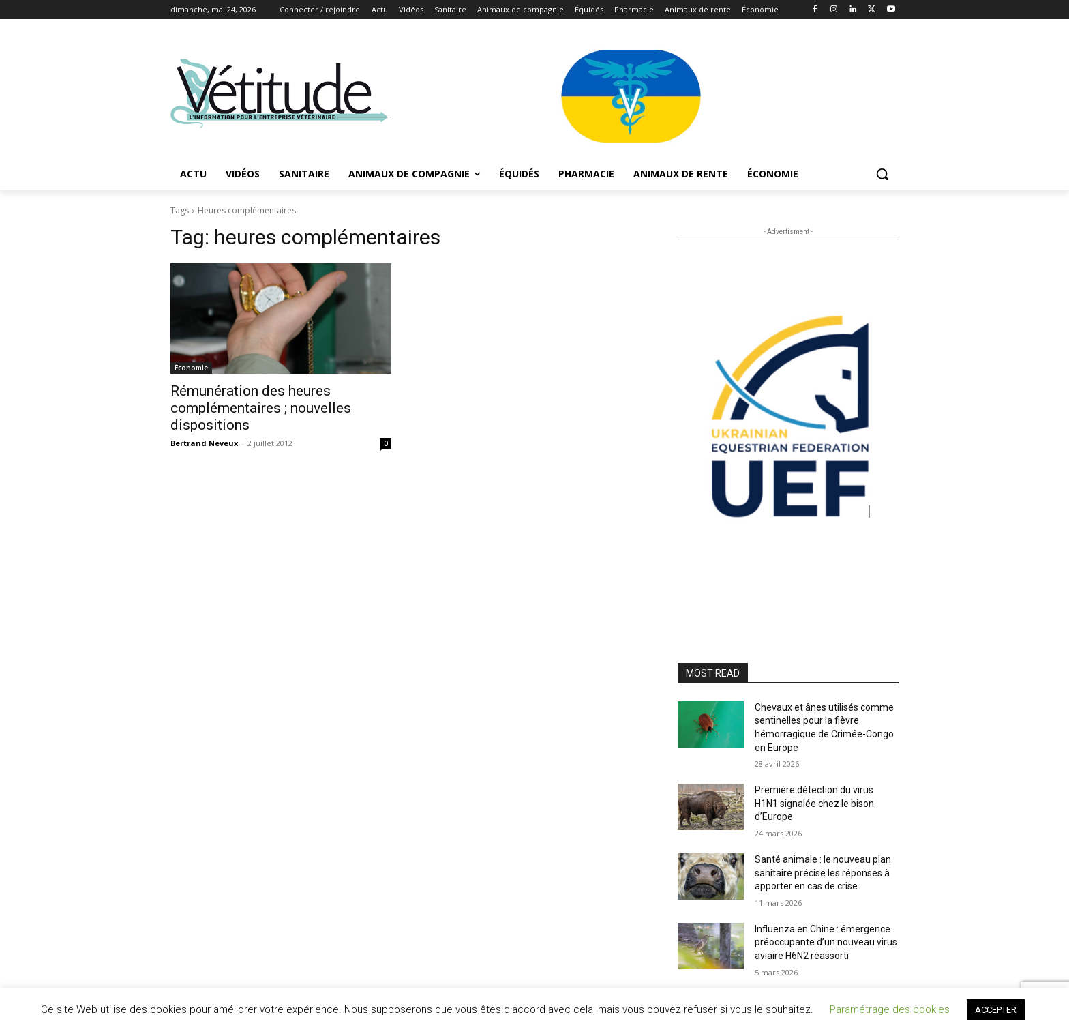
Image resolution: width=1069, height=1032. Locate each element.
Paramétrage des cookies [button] (890, 1009)
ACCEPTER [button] (996, 1010)
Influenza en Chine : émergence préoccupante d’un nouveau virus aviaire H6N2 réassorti (826, 942)
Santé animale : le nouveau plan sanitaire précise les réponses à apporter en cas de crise (823, 872)
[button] (882, 174)
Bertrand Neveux (204, 443)
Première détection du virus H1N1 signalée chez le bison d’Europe (814, 803)
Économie (191, 367)
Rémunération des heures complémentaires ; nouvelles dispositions (260, 408)
